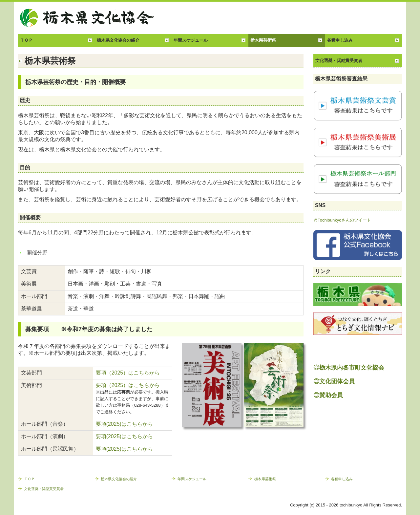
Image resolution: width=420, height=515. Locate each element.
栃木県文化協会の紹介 (118, 40)
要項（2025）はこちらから (128, 373)
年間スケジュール (191, 40)
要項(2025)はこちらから (124, 424)
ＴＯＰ (26, 40)
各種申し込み (340, 40)
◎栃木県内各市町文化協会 (348, 367)
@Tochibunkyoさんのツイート (342, 220)
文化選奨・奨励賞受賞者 (338, 60)
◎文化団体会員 (334, 381)
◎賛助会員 (328, 395)
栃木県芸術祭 (263, 40)
